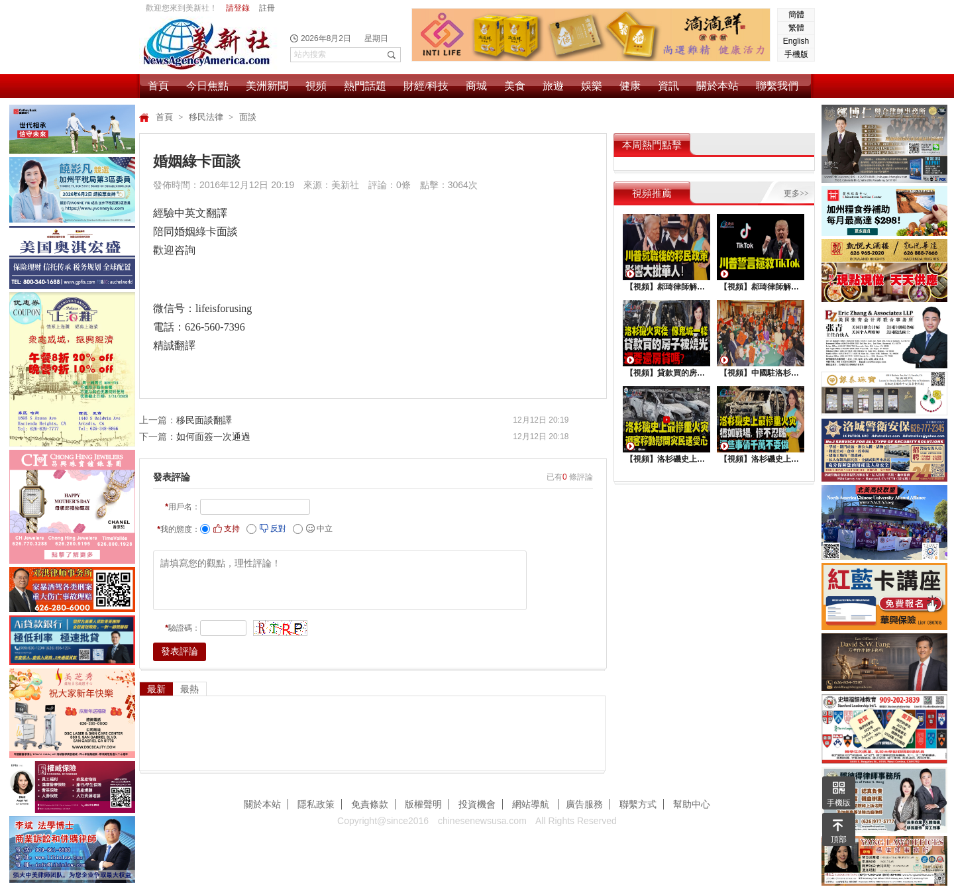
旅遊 (553, 85)
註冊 (267, 8)
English (796, 41)
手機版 (796, 54)
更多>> (796, 193)
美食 (514, 85)
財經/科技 (426, 85)
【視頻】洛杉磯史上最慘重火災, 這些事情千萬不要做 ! (760, 459)
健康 (630, 85)
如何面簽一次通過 (213, 436)
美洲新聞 (267, 85)
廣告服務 (584, 804)
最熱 (189, 689)
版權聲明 (423, 804)
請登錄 (238, 8)
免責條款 (369, 804)
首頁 (158, 85)
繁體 (796, 27)
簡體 (796, 14)
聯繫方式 (638, 804)
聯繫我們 (777, 85)
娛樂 (591, 85)
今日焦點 (207, 85)
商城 (476, 85)
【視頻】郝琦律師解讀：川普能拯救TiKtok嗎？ (760, 286)
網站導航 (532, 804)
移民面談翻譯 (204, 420)
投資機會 (477, 804)
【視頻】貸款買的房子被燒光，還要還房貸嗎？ (666, 373)
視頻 (316, 85)
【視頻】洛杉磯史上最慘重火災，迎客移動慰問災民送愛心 (666, 459)
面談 (247, 117)
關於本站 (717, 85)
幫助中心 (691, 804)
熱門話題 (365, 85)
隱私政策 (316, 804)
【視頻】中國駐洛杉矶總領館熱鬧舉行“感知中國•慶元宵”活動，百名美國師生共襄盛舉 (760, 373)
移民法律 (207, 117)
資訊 (668, 85)
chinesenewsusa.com (482, 820)
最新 (156, 689)
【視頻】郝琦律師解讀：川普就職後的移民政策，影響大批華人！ (666, 286)
